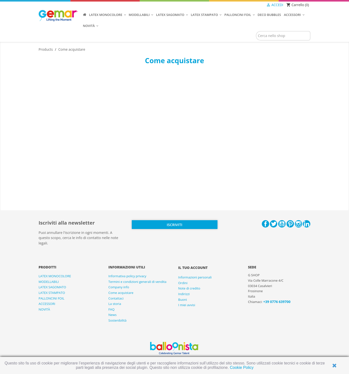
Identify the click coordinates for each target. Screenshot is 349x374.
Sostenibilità (117, 320)
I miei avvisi (186, 305)
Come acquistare (120, 292)
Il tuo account (193, 267)
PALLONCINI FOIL (51, 298)
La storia (114, 304)
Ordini (183, 283)
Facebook (265, 224)
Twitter (273, 224)
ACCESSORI (47, 304)
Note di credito (189, 288)
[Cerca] (283, 35)
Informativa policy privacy (127, 276)
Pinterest (290, 224)
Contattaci (116, 298)
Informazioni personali (195, 277)
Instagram (298, 224)
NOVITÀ (44, 309)
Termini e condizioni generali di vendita (137, 281)
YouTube (282, 224)
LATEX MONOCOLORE (55, 276)
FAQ (111, 309)
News (112, 315)
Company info (118, 287)
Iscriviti (174, 224)
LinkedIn (306, 224)
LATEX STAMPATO (52, 292)
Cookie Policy (241, 367)
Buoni (182, 299)
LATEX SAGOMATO (52, 287)
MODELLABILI (49, 281)
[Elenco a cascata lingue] (256, 5)
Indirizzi (184, 294)
